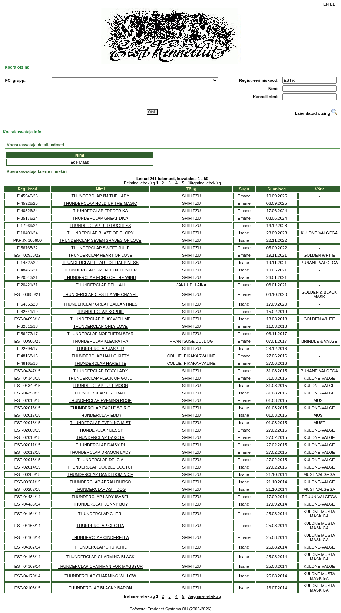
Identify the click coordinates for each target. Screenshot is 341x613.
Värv (319, 189)
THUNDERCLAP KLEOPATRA (100, 341)
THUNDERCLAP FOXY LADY (100, 371)
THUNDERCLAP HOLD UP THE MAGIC (100, 203)
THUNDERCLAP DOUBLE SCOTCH (100, 467)
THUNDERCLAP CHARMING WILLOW (100, 576)
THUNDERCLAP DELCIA (100, 459)
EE (332, 4)
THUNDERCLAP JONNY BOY (100, 504)
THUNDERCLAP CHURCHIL (100, 547)
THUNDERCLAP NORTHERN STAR (100, 334)
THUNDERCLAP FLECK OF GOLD (100, 378)
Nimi (100, 189)
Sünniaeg (277, 189)
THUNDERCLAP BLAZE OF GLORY (100, 233)
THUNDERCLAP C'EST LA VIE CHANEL (100, 294)
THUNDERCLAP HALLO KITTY (100, 356)
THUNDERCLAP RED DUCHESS (100, 225)
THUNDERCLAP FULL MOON (100, 385)
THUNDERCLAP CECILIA (100, 525)
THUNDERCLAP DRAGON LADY (100, 452)
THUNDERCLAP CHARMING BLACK (100, 556)
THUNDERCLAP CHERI (100, 514)
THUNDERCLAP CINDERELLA (100, 537)
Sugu (244, 189)
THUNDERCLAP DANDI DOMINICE (100, 474)
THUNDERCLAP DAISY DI (100, 445)
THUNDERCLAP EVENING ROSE (100, 400)
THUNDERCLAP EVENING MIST (100, 422)
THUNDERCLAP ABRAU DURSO (100, 482)
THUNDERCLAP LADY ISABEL (100, 496)
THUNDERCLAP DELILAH (100, 285)
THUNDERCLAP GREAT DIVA (100, 218)
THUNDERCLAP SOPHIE (100, 311)
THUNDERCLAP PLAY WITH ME (100, 319)
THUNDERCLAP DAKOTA (100, 437)
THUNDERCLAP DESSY (100, 430)
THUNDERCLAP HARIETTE (100, 363)
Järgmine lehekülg (204, 183)
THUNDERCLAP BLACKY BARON (100, 588)
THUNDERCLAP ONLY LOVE (100, 326)
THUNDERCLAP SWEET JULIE (100, 248)
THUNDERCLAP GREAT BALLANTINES (100, 304)
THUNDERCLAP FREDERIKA (100, 211)
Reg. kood (27, 189)
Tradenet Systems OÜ (168, 609)
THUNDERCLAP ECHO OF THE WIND (100, 277)
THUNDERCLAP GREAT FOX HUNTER (100, 270)
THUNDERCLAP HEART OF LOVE (100, 255)
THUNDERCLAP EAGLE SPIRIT (100, 408)
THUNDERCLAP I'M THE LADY (100, 196)
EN (326, 4)
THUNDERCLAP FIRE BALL (100, 393)
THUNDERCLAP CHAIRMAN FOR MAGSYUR (100, 566)
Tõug (191, 189)
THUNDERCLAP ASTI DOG (100, 489)
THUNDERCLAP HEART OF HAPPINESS (100, 262)
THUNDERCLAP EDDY (100, 415)
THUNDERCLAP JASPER (100, 348)
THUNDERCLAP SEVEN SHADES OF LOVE (100, 240)
